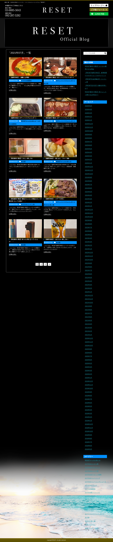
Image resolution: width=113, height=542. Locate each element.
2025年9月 (88, 134)
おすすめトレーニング (92, 478)
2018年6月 (88, 445)
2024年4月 (88, 195)
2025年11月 (89, 127)
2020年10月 (89, 345)
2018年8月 (88, 438)
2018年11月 (89, 428)
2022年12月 (89, 252)
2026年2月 (88, 116)
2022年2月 (88, 288)
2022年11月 (89, 256)
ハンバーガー (89, 510)
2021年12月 (89, 295)
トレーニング (89, 503)
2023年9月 (88, 220)
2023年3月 (88, 242)
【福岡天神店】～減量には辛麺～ (20, 77)
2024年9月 (88, 177)
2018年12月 (89, 424)
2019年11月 (89, 385)
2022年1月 (88, 292)
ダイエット (88, 499)
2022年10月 (89, 260)
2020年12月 (89, 338)
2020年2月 (88, 374)
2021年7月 (88, 313)
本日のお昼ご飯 (49, 205)
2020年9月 (88, 349)
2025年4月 (88, 152)
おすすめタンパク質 (91, 471)
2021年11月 (89, 299)
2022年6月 (88, 274)
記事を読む (13, 90)
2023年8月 (88, 224)
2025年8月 (88, 138)
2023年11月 (89, 213)
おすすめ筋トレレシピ (92, 492)
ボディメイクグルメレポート (65, 80)
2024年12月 (89, 167)
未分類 (46, 83)
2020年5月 (88, 363)
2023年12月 (89, 209)
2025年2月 (88, 159)
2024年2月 (88, 202)
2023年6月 (88, 231)
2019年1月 (88, 420)
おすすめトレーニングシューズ (95, 482)
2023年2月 (88, 245)
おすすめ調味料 (90, 496)
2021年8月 (88, 310)
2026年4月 (88, 109)
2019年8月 (88, 395)
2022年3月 (88, 285)
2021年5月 (88, 320)
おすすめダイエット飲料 (93, 474)
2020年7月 (88, 356)
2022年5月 (88, 277)
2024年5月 (88, 192)
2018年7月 (88, 442)
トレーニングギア (91, 507)
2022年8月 (88, 267)
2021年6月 (88, 317)
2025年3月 (88, 156)
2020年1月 (88, 378)
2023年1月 (88, 249)
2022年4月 (88, 281)
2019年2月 (88, 417)
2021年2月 (88, 331)
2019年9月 (88, 392)
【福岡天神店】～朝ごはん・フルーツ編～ (57, 158)
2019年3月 (88, 413)
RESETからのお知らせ (29, 121)
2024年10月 (89, 174)
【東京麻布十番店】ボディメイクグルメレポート (59, 77)
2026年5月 (88, 106)
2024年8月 (88, 181)
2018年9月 (88, 435)
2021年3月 (88, 327)
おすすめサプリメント (92, 467)
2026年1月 (88, 120)
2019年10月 (89, 388)
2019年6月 (88, 403)
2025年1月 (88, 163)
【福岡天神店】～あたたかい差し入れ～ (57, 239)
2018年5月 (88, 449)
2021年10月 (89, 302)
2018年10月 (89, 431)
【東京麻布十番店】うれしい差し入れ (21, 158)
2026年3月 (88, 113)
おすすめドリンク (91, 485)
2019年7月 (88, 399)
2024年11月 (89, 170)
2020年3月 (88, 370)
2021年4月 (88, 324)
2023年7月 (88, 227)
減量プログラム (90, 525)
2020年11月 (89, 342)
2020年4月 (88, 367)
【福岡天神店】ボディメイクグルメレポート (23, 118)
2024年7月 (88, 184)
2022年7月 (88, 270)
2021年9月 (88, 306)
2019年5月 (88, 406)
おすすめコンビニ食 (28, 204)
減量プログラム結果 (91, 528)
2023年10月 (89, 217)
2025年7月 (88, 141)
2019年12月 (89, 381)
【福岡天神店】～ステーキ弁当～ (55, 199)
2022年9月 (88, 263)
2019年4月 (88, 410)
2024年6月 (88, 188)
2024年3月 (88, 199)
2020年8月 (88, 352)
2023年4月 (88, 238)
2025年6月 (88, 145)
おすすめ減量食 (26, 80)
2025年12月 (89, 124)
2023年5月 (88, 234)
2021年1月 (88, 335)
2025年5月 (88, 149)
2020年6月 (88, 360)
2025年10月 (89, 131)
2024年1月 (88, 206)
